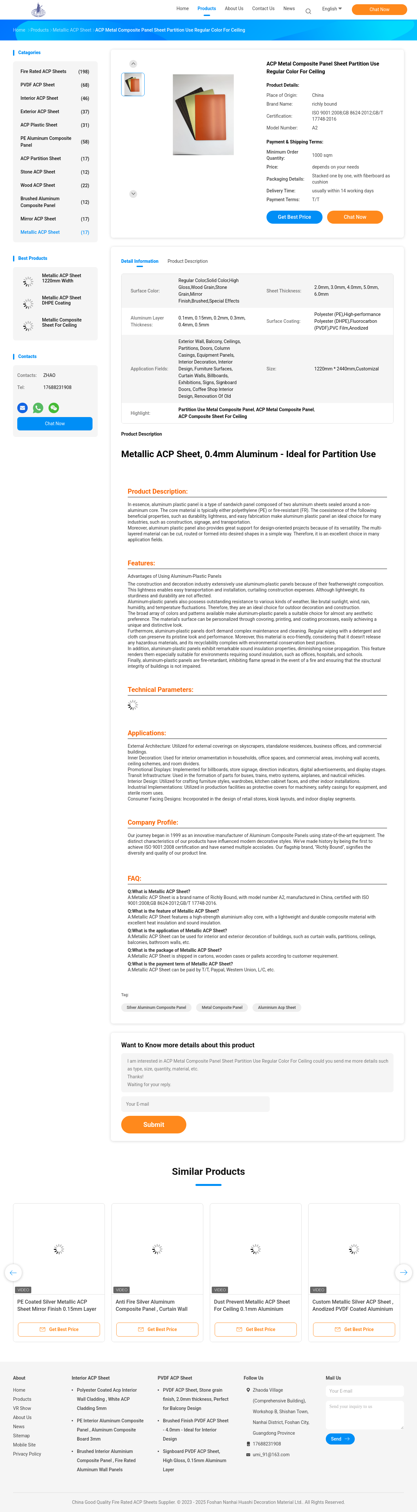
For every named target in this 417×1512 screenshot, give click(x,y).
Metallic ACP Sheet (55, 232)
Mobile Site (24, 1444)
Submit (153, 1125)
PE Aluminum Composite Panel (55, 142)
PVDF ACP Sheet (55, 85)
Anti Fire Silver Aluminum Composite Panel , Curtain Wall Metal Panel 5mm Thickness (151, 1309)
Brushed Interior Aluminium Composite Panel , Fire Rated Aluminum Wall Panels (106, 1460)
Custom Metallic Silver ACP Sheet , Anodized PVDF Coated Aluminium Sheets (352, 1309)
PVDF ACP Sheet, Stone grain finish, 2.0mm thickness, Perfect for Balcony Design (195, 1399)
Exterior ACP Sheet (55, 112)
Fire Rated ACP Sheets (55, 71)
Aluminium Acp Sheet (277, 1007)
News (18, 1426)
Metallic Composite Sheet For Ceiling (61, 322)
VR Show (22, 1408)
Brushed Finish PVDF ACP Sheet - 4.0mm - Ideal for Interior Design (196, 1430)
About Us (22, 1417)
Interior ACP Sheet (55, 98)
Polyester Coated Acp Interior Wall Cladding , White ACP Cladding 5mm (107, 1399)
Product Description (187, 261)
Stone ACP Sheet (55, 172)
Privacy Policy (27, 1454)
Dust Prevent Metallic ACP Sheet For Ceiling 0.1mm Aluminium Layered (252, 1309)
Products (22, 1399)
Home (19, 1390)
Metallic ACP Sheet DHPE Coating (61, 300)
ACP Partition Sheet (55, 159)
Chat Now (380, 9)
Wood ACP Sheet (55, 185)
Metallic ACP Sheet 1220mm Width (61, 278)
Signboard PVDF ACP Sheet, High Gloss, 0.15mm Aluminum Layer (194, 1460)
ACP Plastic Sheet (55, 125)
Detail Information (139, 261)
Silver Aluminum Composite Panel (156, 1007)
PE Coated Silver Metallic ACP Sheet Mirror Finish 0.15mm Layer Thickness (56, 1309)
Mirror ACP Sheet (55, 219)
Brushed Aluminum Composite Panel (55, 202)
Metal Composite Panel (222, 1007)
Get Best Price (294, 217)
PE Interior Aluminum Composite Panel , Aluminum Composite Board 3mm (110, 1430)
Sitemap (21, 1435)
